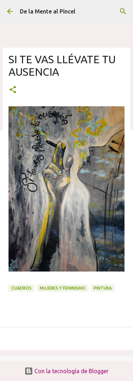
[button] (13, 90)
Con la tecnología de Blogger (66, 371)
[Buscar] (123, 11)
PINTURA (103, 288)
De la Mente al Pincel (48, 11)
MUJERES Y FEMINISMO (62, 288)
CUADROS (21, 288)
